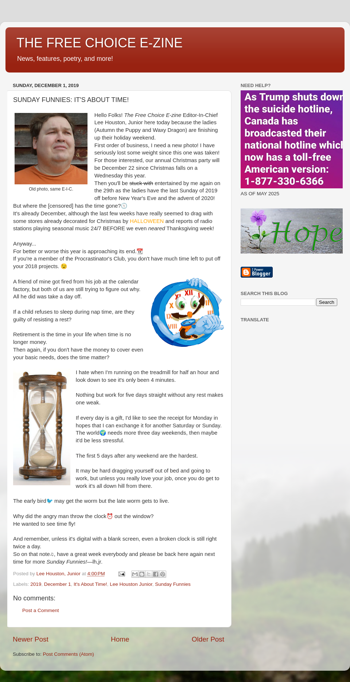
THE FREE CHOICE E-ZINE (99, 42)
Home (120, 639)
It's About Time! (90, 584)
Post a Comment (40, 610)
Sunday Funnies (173, 584)
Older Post (208, 639)
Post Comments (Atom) (68, 654)
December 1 (57, 584)
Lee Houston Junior (131, 584)
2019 (35, 584)
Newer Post (30, 639)
